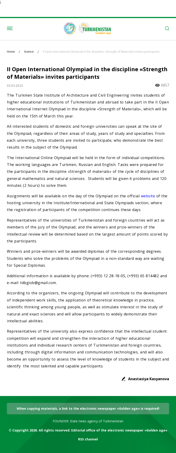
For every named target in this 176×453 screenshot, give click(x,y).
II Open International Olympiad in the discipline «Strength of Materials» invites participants (101, 52)
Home (11, 52)
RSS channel (88, 439)
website (148, 195)
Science (29, 52)
